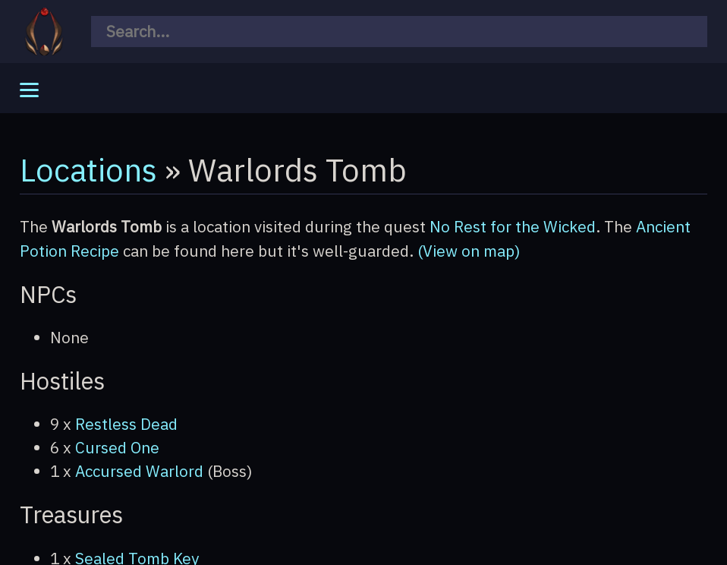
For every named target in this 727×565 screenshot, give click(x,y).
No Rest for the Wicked (513, 226)
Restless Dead (126, 424)
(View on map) (469, 251)
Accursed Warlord (139, 471)
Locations (88, 169)
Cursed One (117, 447)
